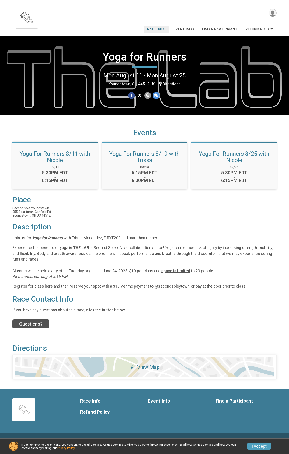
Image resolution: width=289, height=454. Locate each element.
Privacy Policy (66, 448)
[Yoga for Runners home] (27, 16)
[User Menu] (272, 13)
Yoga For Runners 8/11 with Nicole (55, 163)
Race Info (156, 29)
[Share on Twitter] (139, 95)
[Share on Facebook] (131, 95)
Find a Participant (220, 29)
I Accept (259, 446)
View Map (145, 373)
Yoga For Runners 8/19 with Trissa (144, 163)
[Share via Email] (147, 95)
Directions (172, 84)
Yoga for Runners (144, 56)
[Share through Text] (155, 95)
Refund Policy (259, 29)
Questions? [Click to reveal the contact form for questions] (30, 330)
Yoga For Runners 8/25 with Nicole (234, 163)
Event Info (183, 29)
